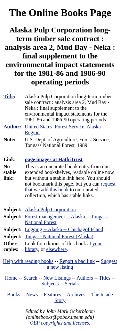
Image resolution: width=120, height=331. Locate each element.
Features (52, 294)
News (32, 294)
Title (9, 96)
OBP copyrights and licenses (59, 323)
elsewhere (56, 249)
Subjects (50, 283)
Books (13, 294)
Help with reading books (28, 261)
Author (12, 126)
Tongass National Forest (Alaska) (59, 236)
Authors (84, 278)
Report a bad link (77, 261)
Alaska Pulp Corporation (50, 209)
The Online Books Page (60, 12)
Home (11, 278)
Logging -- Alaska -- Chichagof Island (64, 229)
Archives (76, 294)
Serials (72, 283)
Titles (104, 278)
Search (30, 278)
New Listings (57, 278)
